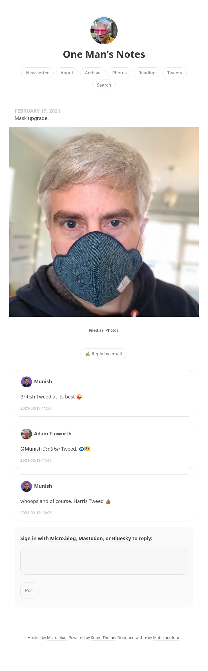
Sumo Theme (103, 640)
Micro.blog (63, 538)
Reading (146, 73)
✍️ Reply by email (103, 354)
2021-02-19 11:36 (36, 408)
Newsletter (37, 73)
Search (104, 85)
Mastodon (91, 538)
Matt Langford (166, 640)
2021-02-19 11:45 (36, 460)
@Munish (31, 448)
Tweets (174, 73)
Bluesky (121, 538)
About (67, 73)
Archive (92, 73)
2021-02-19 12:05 (36, 512)
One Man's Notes (104, 54)
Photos (119, 73)
